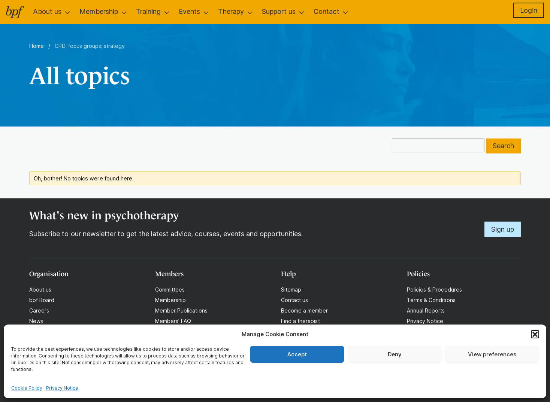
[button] (535, 334)
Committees (170, 289)
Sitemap (291, 289)
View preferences (492, 354)
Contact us (294, 300)
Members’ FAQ (173, 321)
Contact (326, 11)
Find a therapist (300, 321)
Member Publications (181, 310)
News (36, 321)
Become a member (304, 310)
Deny (395, 354)
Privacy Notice (62, 388)
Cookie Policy (26, 388)
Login (528, 10)
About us (47, 11)
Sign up (502, 229)
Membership (98, 11)
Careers (39, 310)
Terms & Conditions (431, 300)
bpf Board (41, 300)
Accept (297, 354)
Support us (279, 11)
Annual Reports (426, 310)
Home (36, 46)
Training (148, 11)
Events (189, 11)
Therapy (231, 11)
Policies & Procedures (434, 289)
